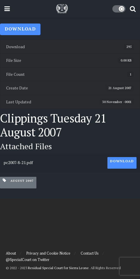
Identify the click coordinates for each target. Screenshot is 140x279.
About (11, 253)
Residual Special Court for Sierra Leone (58, 268)
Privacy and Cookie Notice (48, 253)
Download (20, 29)
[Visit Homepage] (62, 9)
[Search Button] (133, 8)
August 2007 (18, 180)
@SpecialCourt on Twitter (27, 259)
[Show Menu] (7, 8)
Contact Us (90, 253)
